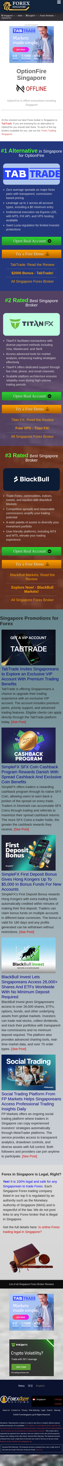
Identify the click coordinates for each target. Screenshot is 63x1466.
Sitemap (57, 1410)
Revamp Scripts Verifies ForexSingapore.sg (16, 1441)
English (31, 15)
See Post (39, 1450)
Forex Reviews (47, 15)
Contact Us (15, 1410)
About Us (6, 1410)
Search (49, 1410)
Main (20, 15)
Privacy (24, 1410)
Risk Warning (34, 1410)
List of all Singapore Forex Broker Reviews (31, 1284)
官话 (30, 1386)
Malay (21, 1386)
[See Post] (18, 722)
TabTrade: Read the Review (32, 269)
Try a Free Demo (34, 253)
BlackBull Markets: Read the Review (32, 581)
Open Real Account (34, 241)
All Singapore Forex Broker (32, 286)
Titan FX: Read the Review (32, 424)
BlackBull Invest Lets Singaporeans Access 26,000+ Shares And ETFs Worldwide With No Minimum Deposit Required (29, 987)
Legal (43, 1410)
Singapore (8, 15)
